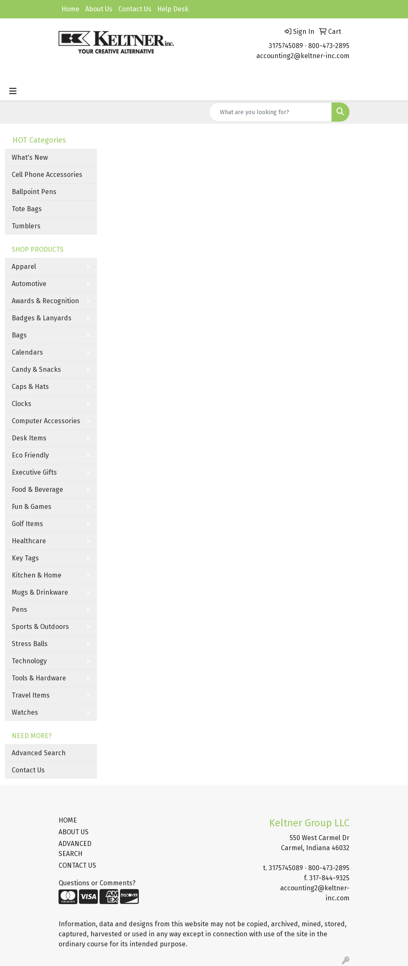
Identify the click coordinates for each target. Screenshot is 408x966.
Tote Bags (27, 209)
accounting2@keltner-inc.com (302, 56)
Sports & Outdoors (40, 627)
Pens (19, 609)
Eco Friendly (30, 455)
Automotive (29, 284)
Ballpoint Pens (34, 192)
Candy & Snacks (36, 369)
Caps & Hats (30, 387)
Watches (25, 712)
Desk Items (29, 438)
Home (70, 9)
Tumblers (26, 226)
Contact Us (134, 9)
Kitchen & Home (36, 575)
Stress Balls (30, 644)
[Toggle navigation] (13, 91)
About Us (98, 9)
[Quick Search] (270, 112)
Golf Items (27, 524)
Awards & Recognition (45, 301)
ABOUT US (74, 832)
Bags (19, 335)
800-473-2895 (328, 46)
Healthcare (29, 541)
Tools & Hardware (39, 678)
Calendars (27, 352)
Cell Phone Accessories (47, 175)
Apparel (24, 267)
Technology (29, 661)
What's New (30, 157)
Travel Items (31, 695)
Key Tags (25, 558)
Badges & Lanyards (41, 318)
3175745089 (286, 46)
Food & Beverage (37, 489)
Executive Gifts (34, 472)
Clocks (21, 404)
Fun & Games (31, 507)
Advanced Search (39, 753)
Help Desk (173, 9)
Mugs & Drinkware (40, 592)
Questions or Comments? (97, 883)
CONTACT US (77, 865)
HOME (68, 820)
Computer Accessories (46, 421)
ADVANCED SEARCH (75, 849)
